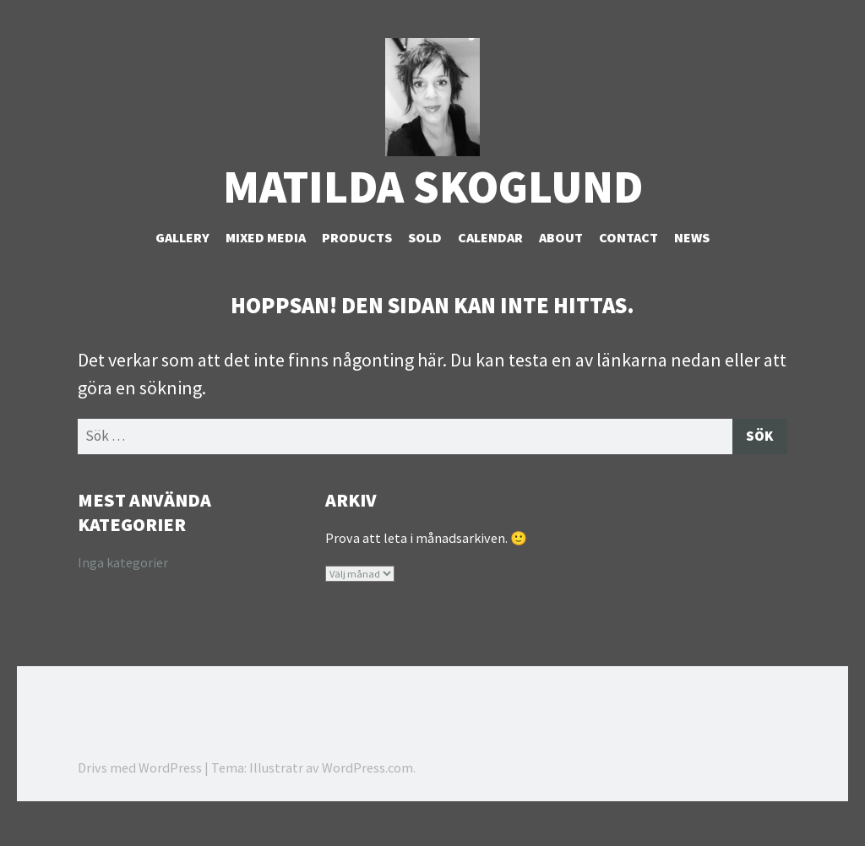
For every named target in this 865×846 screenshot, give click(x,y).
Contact (628, 262)
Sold (425, 262)
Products (357, 262)
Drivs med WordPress (140, 795)
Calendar (490, 262)
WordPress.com (367, 795)
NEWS (692, 262)
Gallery (182, 262)
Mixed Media (266, 262)
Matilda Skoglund (433, 211)
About (561, 262)
